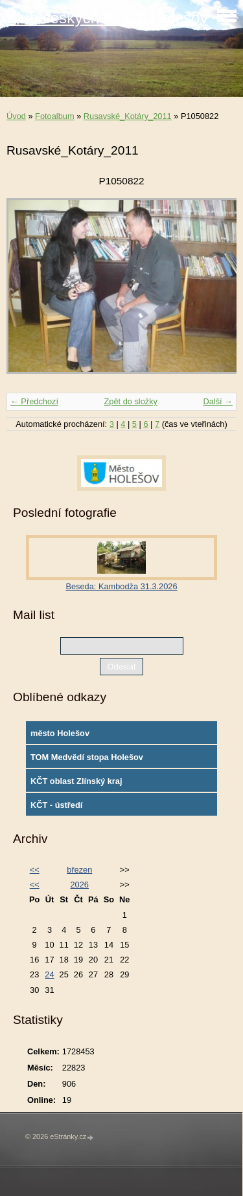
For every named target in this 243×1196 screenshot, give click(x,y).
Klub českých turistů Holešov (107, 18)
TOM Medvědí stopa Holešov (86, 757)
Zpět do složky (130, 401)
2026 (79, 884)
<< (35, 870)
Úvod (16, 116)
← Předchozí (34, 401)
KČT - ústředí (56, 805)
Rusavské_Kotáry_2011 (128, 116)
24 (49, 974)
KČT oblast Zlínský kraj (76, 781)
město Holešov (59, 733)
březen (79, 870)
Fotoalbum (54, 116)
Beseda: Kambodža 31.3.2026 (121, 586)
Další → (218, 401)
